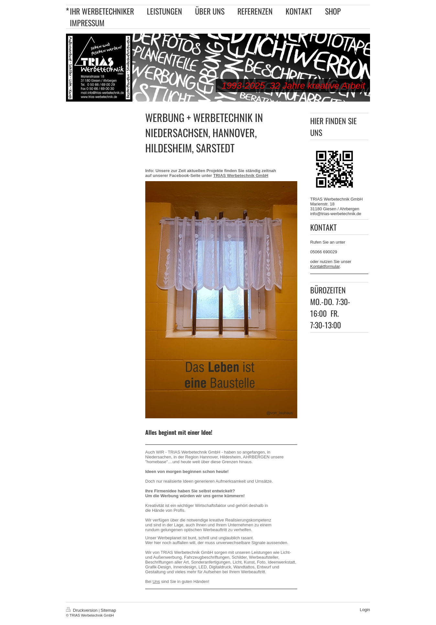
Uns (156, 581)
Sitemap (108, 610)
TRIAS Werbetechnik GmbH (240, 175)
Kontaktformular (325, 266)
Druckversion (82, 610)
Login (365, 609)
